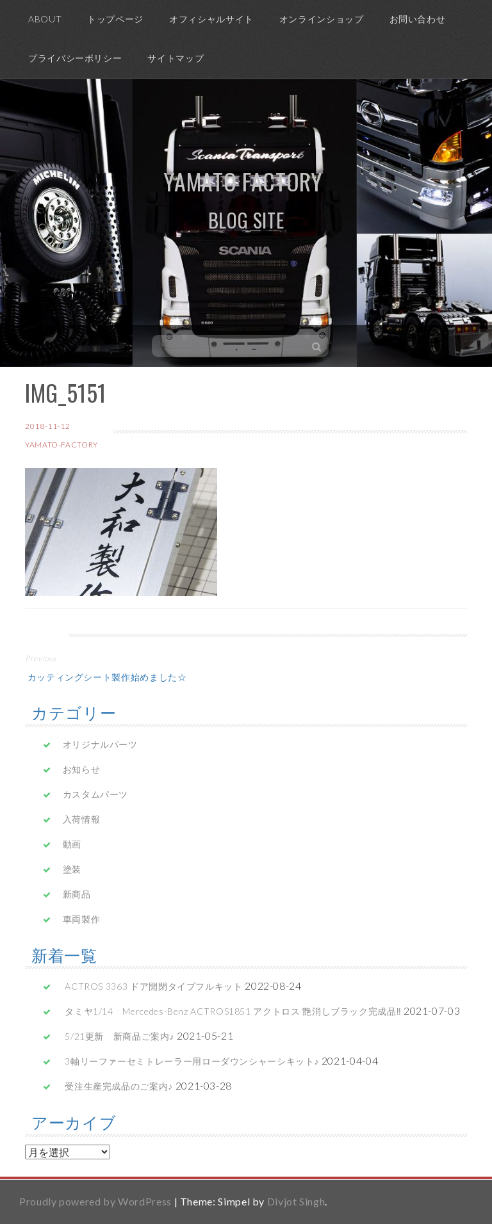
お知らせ (82, 769)
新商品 (77, 894)
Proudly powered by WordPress (95, 1201)
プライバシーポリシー (75, 57)
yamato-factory (61, 444)
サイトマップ (175, 57)
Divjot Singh (296, 1201)
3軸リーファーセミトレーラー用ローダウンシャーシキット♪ (192, 1061)
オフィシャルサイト (211, 18)
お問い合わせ (418, 18)
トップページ (115, 18)
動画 (72, 844)
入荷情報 (82, 819)
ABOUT (45, 18)
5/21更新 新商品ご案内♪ (119, 1036)
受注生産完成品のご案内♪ (119, 1086)
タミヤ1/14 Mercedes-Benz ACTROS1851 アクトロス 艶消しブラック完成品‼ (233, 1011)
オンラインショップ (321, 18)
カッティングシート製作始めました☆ (106, 676)
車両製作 (82, 919)
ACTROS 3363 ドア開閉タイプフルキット (153, 986)
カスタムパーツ (95, 794)
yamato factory (243, 181)
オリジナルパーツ (100, 744)
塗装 (72, 869)
